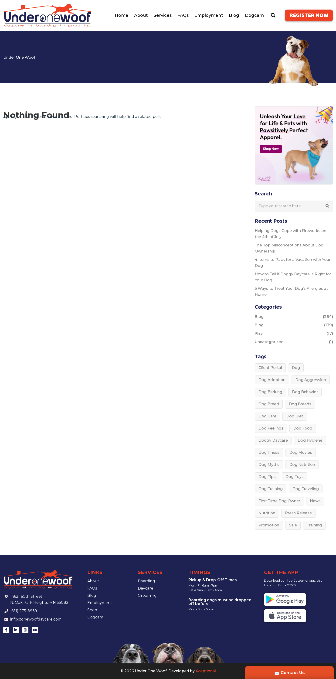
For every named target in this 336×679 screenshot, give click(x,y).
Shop (92, 610)
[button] (327, 206)
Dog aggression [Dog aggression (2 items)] (310, 380)
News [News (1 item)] (315, 501)
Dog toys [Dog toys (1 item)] (294, 477)
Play (259, 333)
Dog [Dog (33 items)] (296, 368)
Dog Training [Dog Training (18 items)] (270, 489)
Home (121, 15)
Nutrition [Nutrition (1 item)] (266, 513)
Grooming (147, 596)
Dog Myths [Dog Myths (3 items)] (268, 465)
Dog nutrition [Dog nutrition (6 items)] (302, 465)
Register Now (308, 16)
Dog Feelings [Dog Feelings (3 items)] (270, 428)
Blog (234, 15)
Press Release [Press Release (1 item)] (298, 513)
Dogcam (254, 15)
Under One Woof (19, 57)
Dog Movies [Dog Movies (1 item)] (300, 452)
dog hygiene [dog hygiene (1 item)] (310, 440)
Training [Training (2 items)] (314, 525)
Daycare (145, 588)
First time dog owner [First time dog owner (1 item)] (279, 501)
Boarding (146, 581)
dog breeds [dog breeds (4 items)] (300, 404)
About (141, 15)
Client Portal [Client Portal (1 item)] (270, 368)
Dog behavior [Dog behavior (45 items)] (305, 392)
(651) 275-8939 (23, 611)
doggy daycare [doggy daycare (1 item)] (273, 440)
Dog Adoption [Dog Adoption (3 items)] (271, 380)
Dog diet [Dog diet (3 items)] (294, 416)
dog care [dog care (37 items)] (267, 416)
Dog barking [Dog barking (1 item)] (270, 392)
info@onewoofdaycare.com (36, 619)
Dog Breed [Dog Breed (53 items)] (268, 404)
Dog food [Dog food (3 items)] (302, 428)
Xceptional (206, 671)
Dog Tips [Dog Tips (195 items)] (267, 477)
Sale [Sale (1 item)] (293, 525)
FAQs (183, 15)
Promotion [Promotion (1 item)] (268, 525)
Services (163, 15)
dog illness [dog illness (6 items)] (268, 452)
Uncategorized (269, 342)
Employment (208, 15)
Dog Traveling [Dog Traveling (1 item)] (305, 489)
